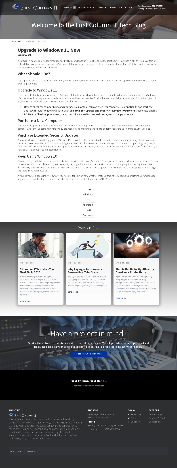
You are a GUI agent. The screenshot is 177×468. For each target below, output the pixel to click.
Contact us (154, 422)
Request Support (157, 414)
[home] (35, 7)
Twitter (134, 418)
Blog (19, 41)
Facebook (136, 414)
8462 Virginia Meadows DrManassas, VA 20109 (101, 416)
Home (14, 41)
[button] (69, 7)
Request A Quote (157, 418)
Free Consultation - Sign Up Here (89, 354)
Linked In (135, 422)
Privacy (37, 451)
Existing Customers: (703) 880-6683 (152, 9)
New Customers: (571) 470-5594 (150, 6)
